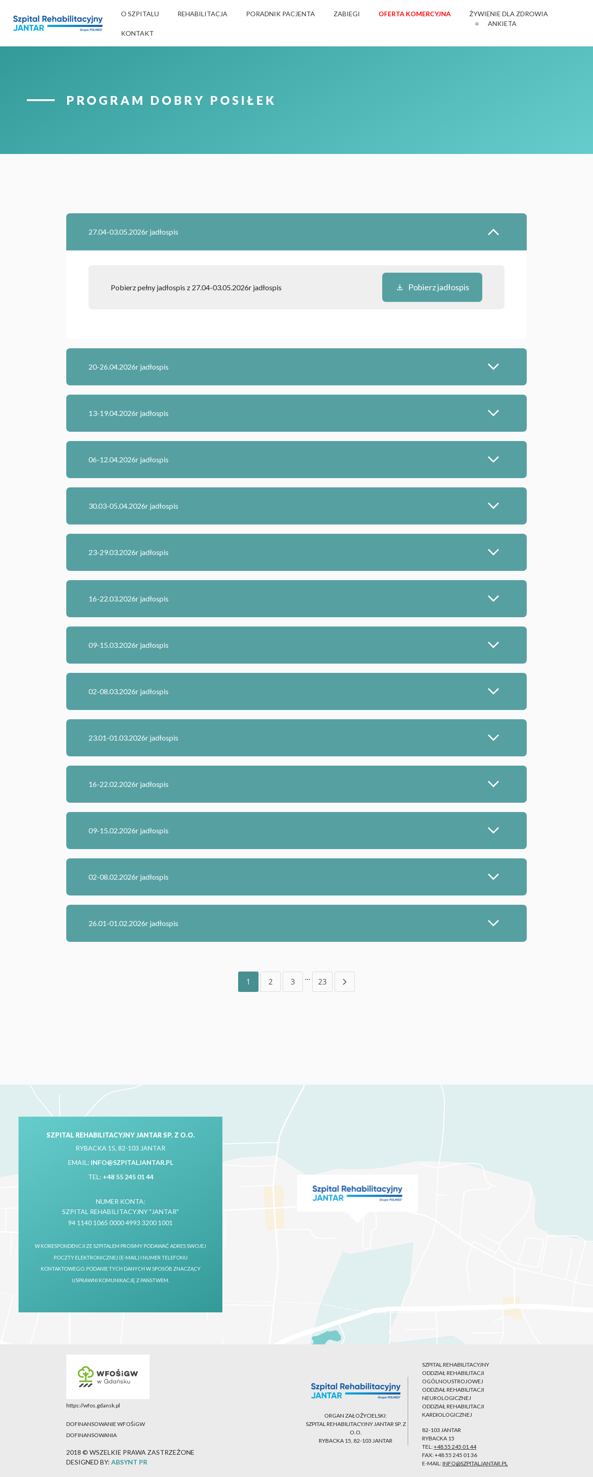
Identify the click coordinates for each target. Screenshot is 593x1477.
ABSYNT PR (129, 1462)
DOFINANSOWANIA (91, 1435)
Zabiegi (347, 14)
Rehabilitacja (202, 14)
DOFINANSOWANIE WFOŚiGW (105, 1423)
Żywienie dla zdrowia (508, 14)
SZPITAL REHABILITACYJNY (455, 1364)
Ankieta (502, 23)
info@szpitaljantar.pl (132, 1162)
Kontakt (137, 33)
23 (322, 982)
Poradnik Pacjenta (280, 14)
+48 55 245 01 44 (128, 1177)
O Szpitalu (140, 14)
